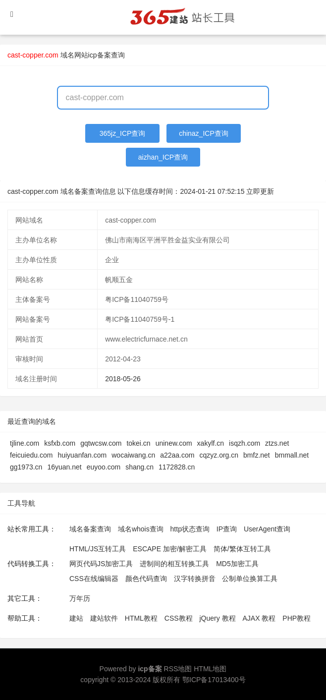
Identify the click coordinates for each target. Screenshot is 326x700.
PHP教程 (296, 618)
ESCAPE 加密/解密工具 (170, 549)
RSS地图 (178, 669)
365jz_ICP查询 (123, 133)
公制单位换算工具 (249, 579)
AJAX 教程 (259, 618)
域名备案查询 (90, 529)
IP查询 (227, 529)
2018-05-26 (123, 379)
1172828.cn (177, 467)
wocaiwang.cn (133, 455)
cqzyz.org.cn (218, 455)
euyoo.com (103, 467)
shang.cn (139, 467)
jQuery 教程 (217, 618)
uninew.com (174, 443)
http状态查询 (190, 529)
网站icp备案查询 (99, 55)
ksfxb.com (59, 443)
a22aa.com (177, 455)
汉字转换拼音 (195, 579)
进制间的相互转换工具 (174, 564)
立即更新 (260, 191)
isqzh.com (244, 443)
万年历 (79, 598)
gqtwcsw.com (100, 443)
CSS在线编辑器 (93, 579)
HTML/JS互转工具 (97, 549)
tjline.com (24, 443)
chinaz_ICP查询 (203, 133)
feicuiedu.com (31, 455)
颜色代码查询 (146, 579)
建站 (76, 618)
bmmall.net (292, 455)
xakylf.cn (210, 443)
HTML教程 (141, 618)
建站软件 (104, 618)
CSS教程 (178, 618)
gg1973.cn (26, 467)
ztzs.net (277, 443)
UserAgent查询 (267, 529)
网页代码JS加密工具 (101, 564)
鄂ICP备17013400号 (214, 680)
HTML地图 (210, 669)
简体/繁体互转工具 (242, 549)
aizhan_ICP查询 (163, 157)
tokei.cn (138, 443)
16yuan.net (64, 467)
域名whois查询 (140, 529)
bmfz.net (256, 455)
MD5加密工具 (237, 564)
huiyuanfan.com (82, 455)
